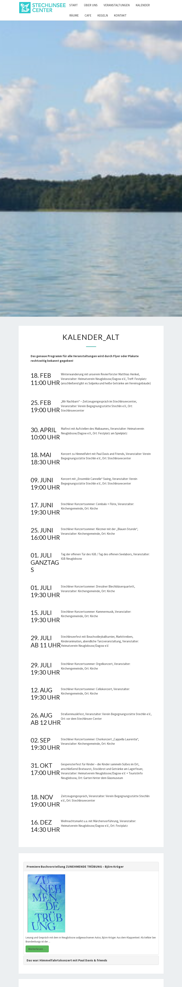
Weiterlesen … (37, 949)
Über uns (91, 5)
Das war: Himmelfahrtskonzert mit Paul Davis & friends (67, 960)
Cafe (88, 15)
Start (73, 5)
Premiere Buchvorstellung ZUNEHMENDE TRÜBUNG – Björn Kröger (75, 866)
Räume (74, 15)
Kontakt (120, 15)
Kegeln (102, 15)
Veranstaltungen (117, 5)
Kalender (143, 5)
